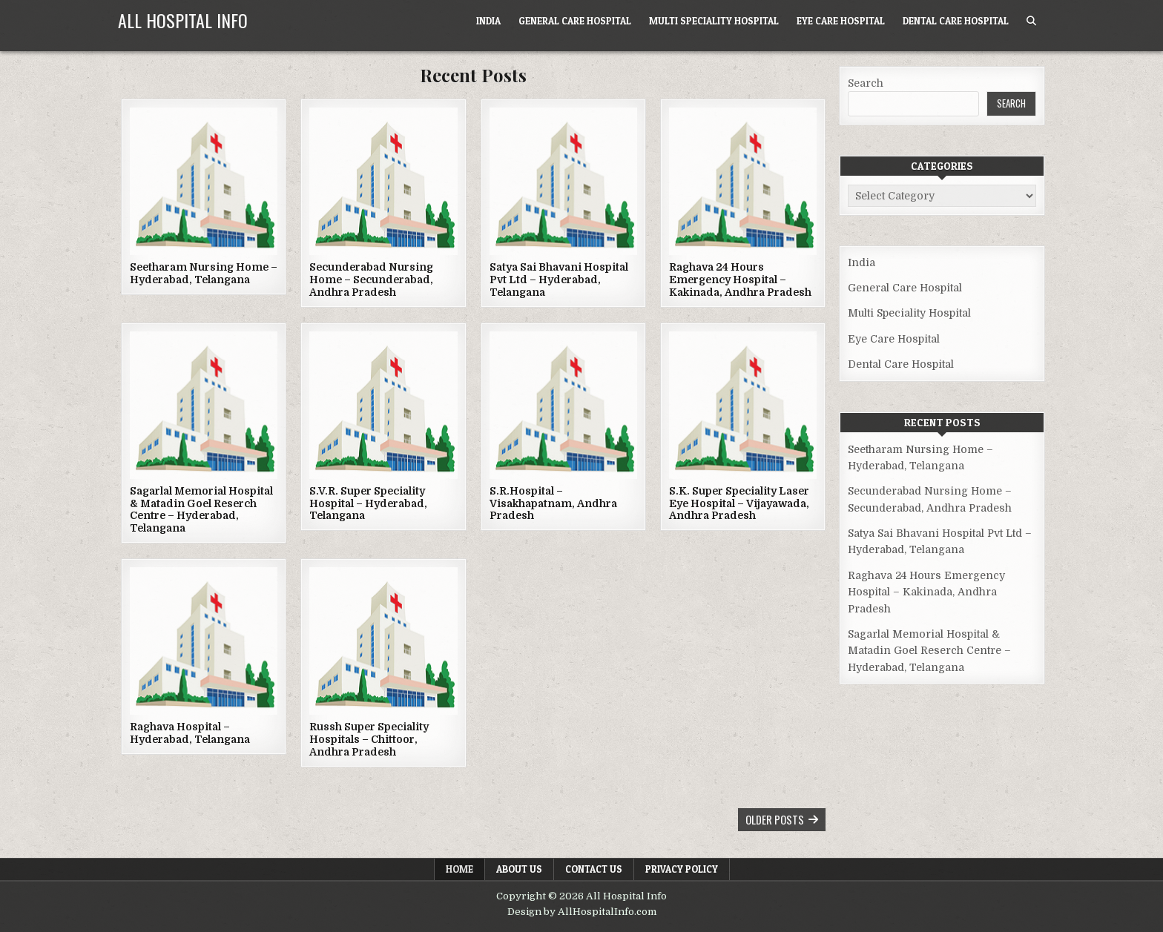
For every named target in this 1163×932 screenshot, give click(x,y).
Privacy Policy (681, 869)
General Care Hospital (574, 21)
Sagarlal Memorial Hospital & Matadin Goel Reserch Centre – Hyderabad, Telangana (201, 509)
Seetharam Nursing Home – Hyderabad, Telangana (203, 273)
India (488, 21)
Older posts (774, 819)
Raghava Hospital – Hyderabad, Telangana (190, 733)
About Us (519, 869)
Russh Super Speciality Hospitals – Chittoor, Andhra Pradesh (369, 739)
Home (459, 869)
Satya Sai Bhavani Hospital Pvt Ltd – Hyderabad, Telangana (559, 279)
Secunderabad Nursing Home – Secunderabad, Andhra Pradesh (371, 279)
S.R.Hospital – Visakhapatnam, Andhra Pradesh (553, 503)
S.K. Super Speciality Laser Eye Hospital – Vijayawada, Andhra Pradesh (739, 503)
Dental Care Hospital (956, 21)
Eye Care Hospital (841, 21)
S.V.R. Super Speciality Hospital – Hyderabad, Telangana (368, 503)
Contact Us (593, 869)
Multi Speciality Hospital (714, 21)
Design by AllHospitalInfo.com (581, 911)
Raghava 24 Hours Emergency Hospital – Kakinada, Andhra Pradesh (740, 279)
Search (865, 83)
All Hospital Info (183, 20)
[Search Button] (1031, 21)
